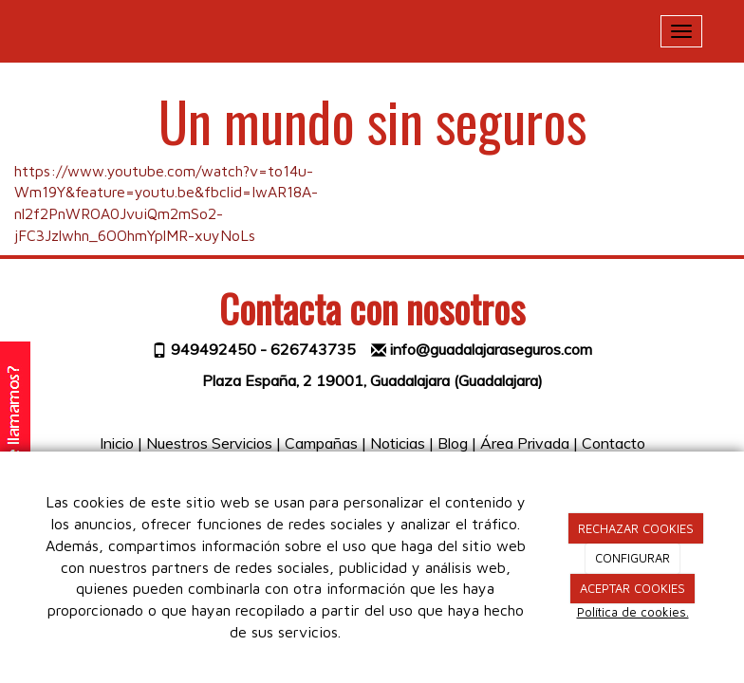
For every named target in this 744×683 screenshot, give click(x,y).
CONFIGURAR (632, 557)
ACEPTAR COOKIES (632, 588)
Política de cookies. (633, 611)
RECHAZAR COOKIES (636, 528)
